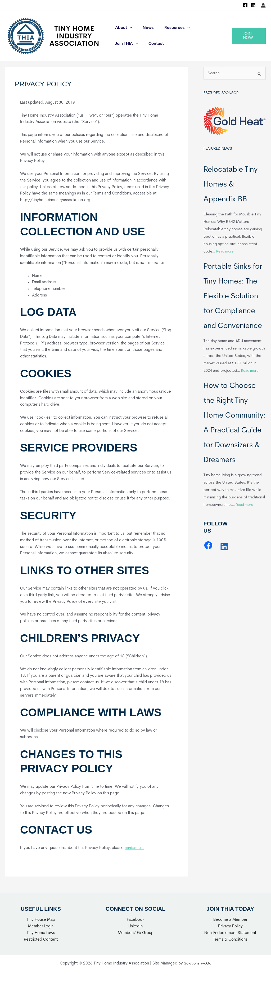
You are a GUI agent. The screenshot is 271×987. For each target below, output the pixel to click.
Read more (225, 252)
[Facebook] (245, 5)
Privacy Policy (230, 926)
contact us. (134, 848)
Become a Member (230, 920)
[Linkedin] (253, 5)
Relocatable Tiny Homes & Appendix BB (231, 184)
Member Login (40, 926)
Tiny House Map (41, 920)
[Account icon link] (263, 5)
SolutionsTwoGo (197, 964)
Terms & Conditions (230, 940)
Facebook (135, 920)
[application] (128, 28)
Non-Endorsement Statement (230, 933)
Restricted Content (41, 940)
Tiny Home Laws (41, 933)
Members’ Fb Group (135, 933)
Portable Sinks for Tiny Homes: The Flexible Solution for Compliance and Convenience (233, 296)
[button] (248, 36)
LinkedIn (135, 926)
